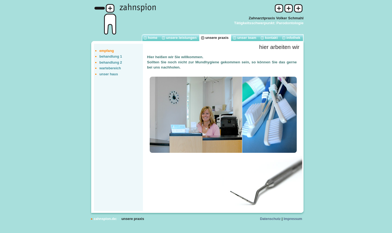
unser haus (108, 74)
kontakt (271, 38)
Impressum (293, 219)
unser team (246, 38)
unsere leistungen (181, 38)
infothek (293, 38)
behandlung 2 (110, 62)
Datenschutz (270, 219)
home (152, 38)
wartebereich (110, 68)
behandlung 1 (110, 56)
